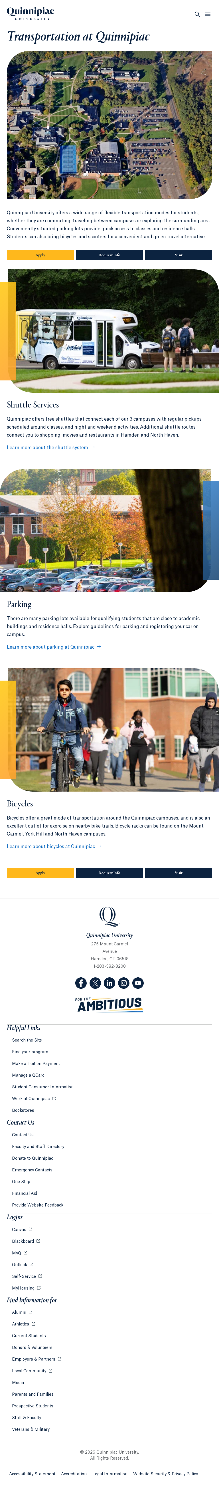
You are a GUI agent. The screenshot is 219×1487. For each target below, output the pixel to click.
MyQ (17, 1253)
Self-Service (24, 1277)
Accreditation (74, 1474)
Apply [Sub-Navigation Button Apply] (40, 255)
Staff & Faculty (26, 1418)
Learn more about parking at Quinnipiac (50, 647)
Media (18, 1383)
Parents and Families (33, 1395)
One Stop (21, 1182)
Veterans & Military (31, 1430)
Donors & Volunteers (32, 1348)
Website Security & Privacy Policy (165, 1474)
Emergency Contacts (32, 1170)
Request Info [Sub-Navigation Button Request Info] (109, 255)
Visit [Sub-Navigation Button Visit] (178, 255)
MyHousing (24, 1288)
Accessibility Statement (32, 1474)
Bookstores (23, 1111)
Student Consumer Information (43, 1087)
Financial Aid (24, 1194)
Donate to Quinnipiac (32, 1159)
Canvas (19, 1230)
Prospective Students (32, 1406)
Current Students (29, 1336)
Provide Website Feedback (37, 1205)
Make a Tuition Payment (36, 1064)
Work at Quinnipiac (31, 1099)
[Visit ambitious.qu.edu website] (109, 1005)
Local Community (29, 1371)
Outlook (20, 1265)
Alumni (19, 1313)
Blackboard (23, 1242)
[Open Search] (197, 14)
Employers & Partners (34, 1359)
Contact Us (23, 1135)
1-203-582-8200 (110, 967)
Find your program (30, 1052)
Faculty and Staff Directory (38, 1147)
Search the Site (27, 1040)
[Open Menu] (207, 14)
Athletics (21, 1324)
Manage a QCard (28, 1076)
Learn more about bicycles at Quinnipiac (51, 846)
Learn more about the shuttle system (47, 447)
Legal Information (109, 1474)
